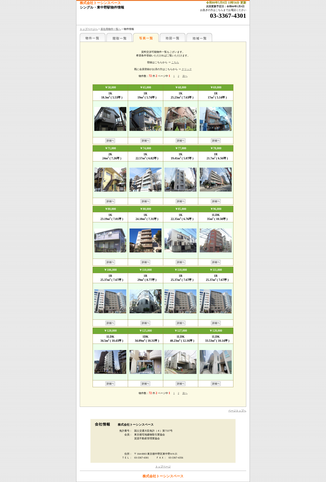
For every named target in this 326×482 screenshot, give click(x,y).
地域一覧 (199, 37)
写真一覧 (146, 37)
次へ (185, 76)
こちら (175, 62)
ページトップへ (237, 410)
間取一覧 (119, 37)
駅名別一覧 (92, 37)
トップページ (163, 466)
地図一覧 (172, 37)
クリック (187, 69)
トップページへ (89, 29)
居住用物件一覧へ (110, 29)
